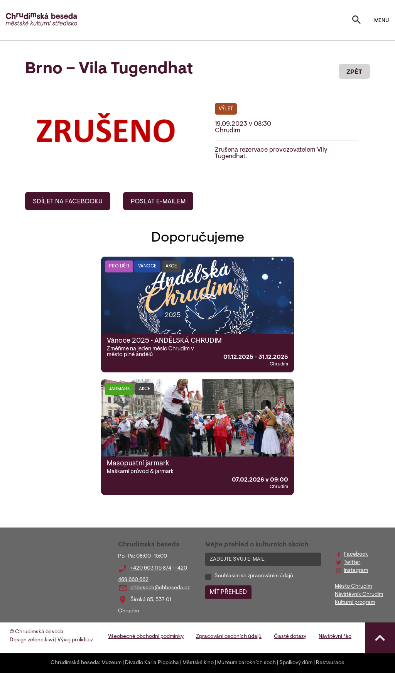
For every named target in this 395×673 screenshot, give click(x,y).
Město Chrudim (353, 586)
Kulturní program (355, 602)
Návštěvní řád (335, 636)
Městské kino (198, 663)
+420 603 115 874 (150, 568)
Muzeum (111, 663)
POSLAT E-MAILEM (158, 202)
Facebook (356, 554)
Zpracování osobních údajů (229, 636)
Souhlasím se (253, 576)
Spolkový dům (295, 663)
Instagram (356, 570)
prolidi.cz (82, 640)
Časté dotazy (290, 636)
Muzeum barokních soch (246, 663)
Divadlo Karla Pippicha (152, 663)
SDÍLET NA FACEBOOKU (68, 202)
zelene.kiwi (41, 640)
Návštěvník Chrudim (359, 594)
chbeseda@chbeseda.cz (160, 588)
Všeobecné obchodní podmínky (146, 636)
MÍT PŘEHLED (228, 592)
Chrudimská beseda (75, 663)
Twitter (352, 562)
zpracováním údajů (270, 576)
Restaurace (330, 663)
